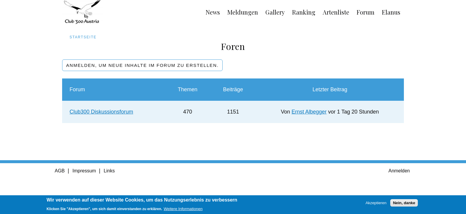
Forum (365, 12)
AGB (60, 170)
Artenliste (336, 12)
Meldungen (242, 12)
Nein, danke (404, 204)
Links (109, 170)
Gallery (275, 12)
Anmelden (399, 170)
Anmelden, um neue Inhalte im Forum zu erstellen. (142, 65)
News (213, 12)
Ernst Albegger (309, 112)
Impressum (84, 170)
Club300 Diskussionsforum (101, 112)
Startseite (83, 37)
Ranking (303, 12)
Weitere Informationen (183, 210)
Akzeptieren (376, 204)
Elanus (391, 12)
